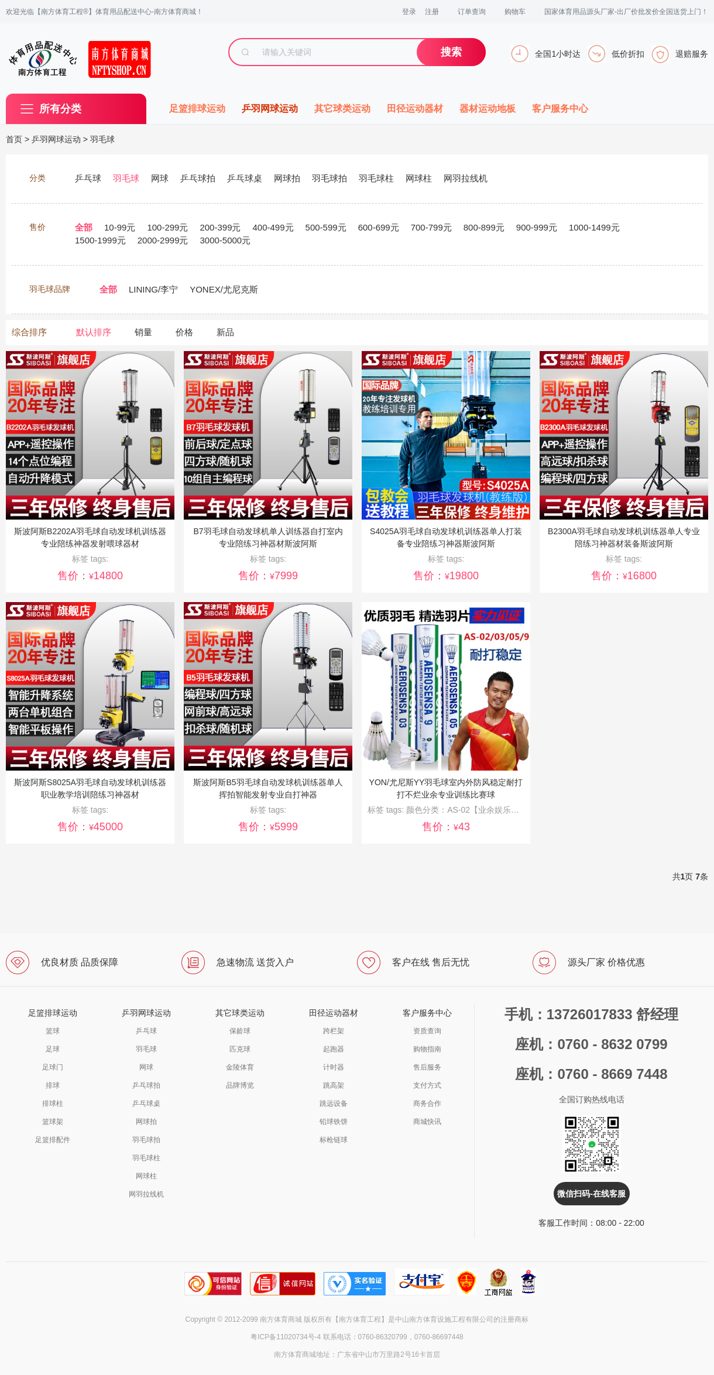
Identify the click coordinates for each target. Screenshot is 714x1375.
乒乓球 (146, 1031)
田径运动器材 (415, 109)
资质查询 (427, 1031)
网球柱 (146, 1176)
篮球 (53, 1031)
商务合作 (427, 1103)
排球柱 (52, 1103)
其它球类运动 (342, 109)
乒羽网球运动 (270, 109)
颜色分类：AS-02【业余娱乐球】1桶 (473, 809)
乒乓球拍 (146, 1085)
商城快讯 (427, 1122)
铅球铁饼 (334, 1122)
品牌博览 (240, 1085)
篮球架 (52, 1122)
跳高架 (333, 1085)
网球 (146, 1067)
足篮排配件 (52, 1140)
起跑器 (333, 1049)
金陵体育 (240, 1067)
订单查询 (472, 12)
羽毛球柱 (146, 1158)
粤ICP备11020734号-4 (285, 1337)
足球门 (52, 1067)
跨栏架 (333, 1031)
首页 (14, 139)
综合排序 (29, 332)
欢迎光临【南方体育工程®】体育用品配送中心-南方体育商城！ (104, 12)
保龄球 (239, 1031)
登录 (409, 12)
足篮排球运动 (197, 109)
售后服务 (427, 1067)
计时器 (333, 1067)
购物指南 (427, 1049)
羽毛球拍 (146, 1140)
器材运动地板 (487, 109)
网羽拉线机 (146, 1194)
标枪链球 (334, 1140)
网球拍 (146, 1122)
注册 (432, 12)
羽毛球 (102, 139)
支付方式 (427, 1085)
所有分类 (60, 109)
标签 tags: (387, 809)
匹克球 (239, 1049)
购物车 (515, 12)
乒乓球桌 (146, 1103)
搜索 (451, 52)
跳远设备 (334, 1103)
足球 (53, 1049)
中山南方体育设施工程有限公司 (444, 1319)
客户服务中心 (560, 109)
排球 (53, 1085)
